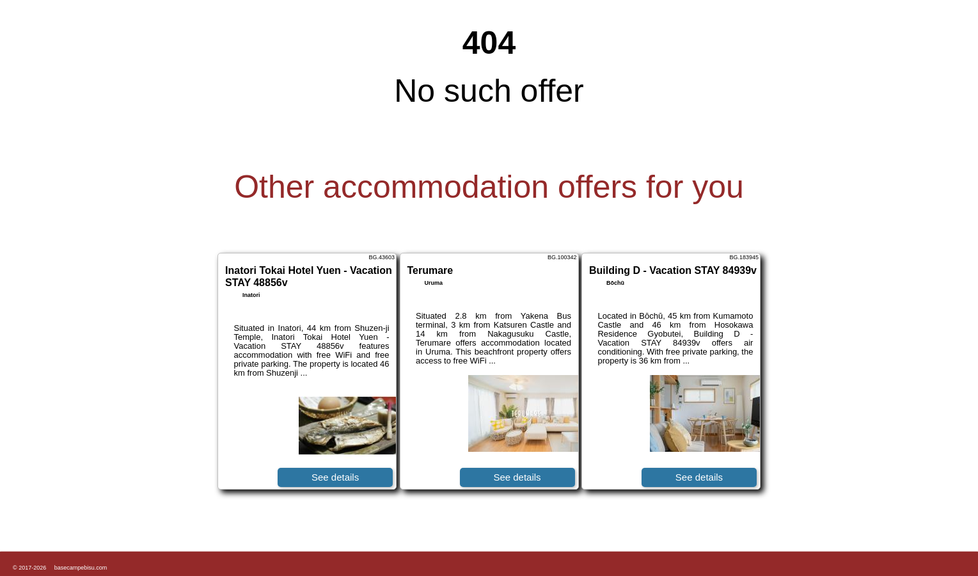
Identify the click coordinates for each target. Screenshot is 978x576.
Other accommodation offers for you (489, 187)
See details (335, 477)
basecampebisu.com (80, 567)
